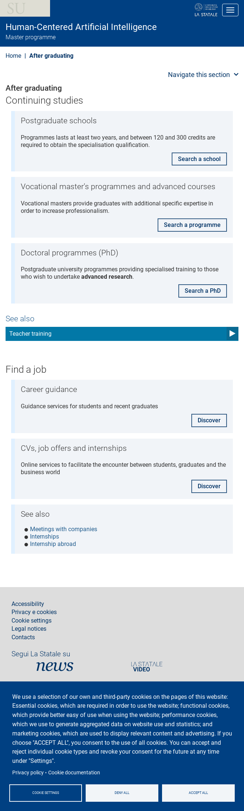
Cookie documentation (74, 772)
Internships (44, 536)
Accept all (198, 792)
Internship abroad (53, 543)
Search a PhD (203, 290)
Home (13, 55)
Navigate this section (199, 74)
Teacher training (30, 333)
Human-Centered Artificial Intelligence (81, 27)
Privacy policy (28, 772)
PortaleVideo (146, 666)
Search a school (199, 158)
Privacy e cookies (34, 612)
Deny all (122, 792)
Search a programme (192, 224)
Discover (209, 420)
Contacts (23, 637)
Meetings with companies (63, 529)
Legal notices (28, 629)
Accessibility (27, 604)
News (54, 666)
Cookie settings (45, 792)
